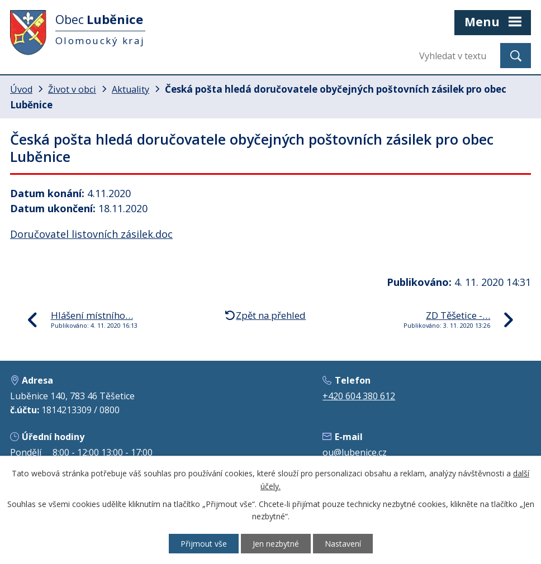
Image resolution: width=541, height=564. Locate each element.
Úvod (21, 89)
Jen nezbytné (276, 543)
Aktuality (130, 89)
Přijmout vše (204, 543)
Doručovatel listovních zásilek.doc (91, 234)
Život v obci (72, 89)
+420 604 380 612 (358, 396)
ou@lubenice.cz (354, 452)
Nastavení (343, 543)
